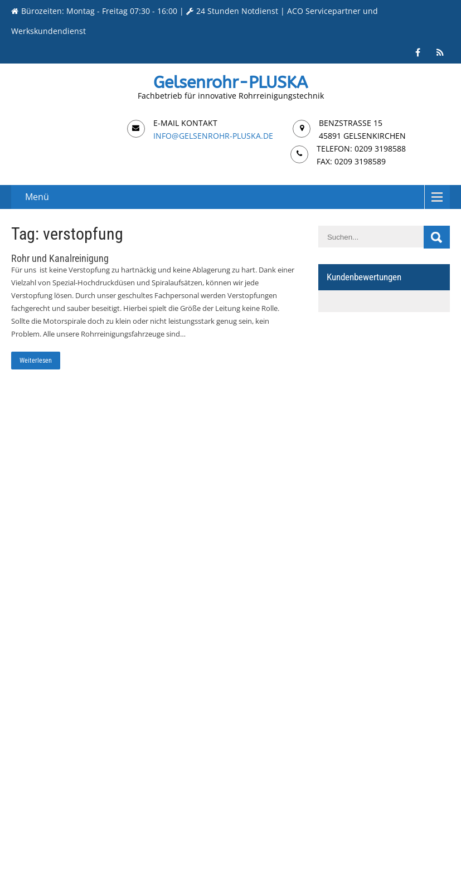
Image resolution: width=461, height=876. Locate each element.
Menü (37, 197)
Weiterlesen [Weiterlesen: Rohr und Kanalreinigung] (36, 360)
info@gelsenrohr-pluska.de (213, 135)
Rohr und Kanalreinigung (60, 258)
